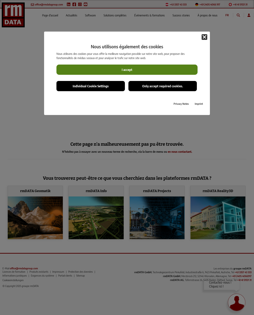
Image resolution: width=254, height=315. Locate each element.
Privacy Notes (181, 103)
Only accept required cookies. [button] (162, 86)
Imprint (199, 103)
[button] (204, 37)
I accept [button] (127, 70)
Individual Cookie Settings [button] (91, 86)
